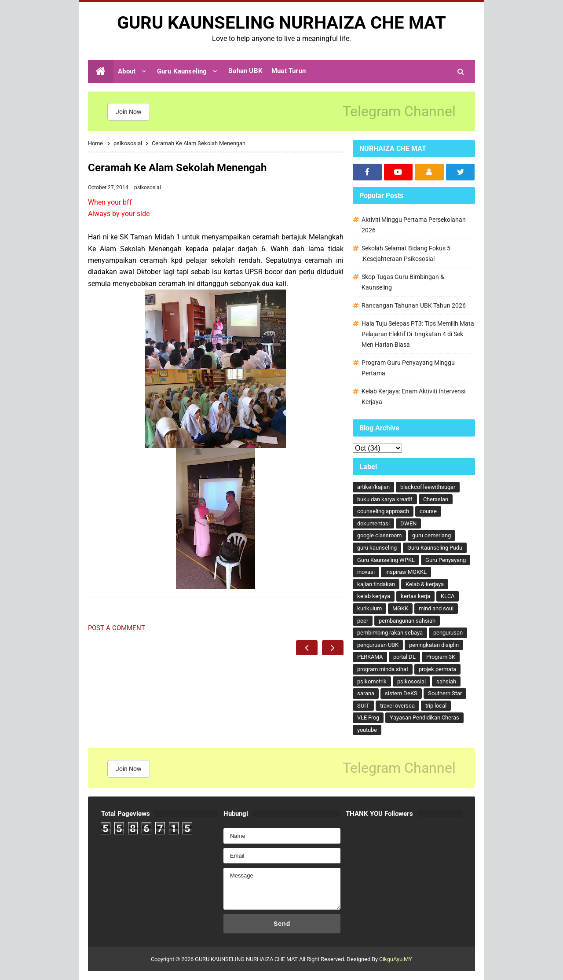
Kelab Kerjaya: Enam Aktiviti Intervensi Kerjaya (413, 396)
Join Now (129, 111)
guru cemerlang (431, 535)
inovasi (366, 572)
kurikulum (369, 608)
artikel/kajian (373, 487)
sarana (365, 693)
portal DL (404, 656)
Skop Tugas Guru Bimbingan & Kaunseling (403, 282)
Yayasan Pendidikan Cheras (424, 717)
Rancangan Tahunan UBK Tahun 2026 (414, 305)
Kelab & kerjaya (425, 584)
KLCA (447, 596)
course (428, 511)
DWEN (408, 523)
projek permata (437, 669)
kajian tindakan (376, 584)
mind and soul (436, 608)
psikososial (147, 187)
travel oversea (397, 705)
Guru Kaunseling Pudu (434, 547)
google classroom (379, 535)
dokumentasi (373, 523)
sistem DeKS (401, 693)
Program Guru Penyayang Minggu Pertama (408, 368)
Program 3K (440, 656)
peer (362, 620)
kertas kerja (415, 596)
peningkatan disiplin (434, 645)
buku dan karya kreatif (385, 499)
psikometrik (372, 681)
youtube (367, 730)
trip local (435, 705)
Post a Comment (116, 628)
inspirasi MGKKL (406, 572)
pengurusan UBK (377, 645)
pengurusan (448, 632)
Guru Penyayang (445, 560)
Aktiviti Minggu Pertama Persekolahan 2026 (414, 225)
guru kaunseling (377, 547)
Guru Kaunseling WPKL (386, 560)
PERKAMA (370, 656)
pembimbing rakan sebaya (390, 632)
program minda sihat (382, 669)
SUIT (363, 705)
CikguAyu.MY (395, 959)
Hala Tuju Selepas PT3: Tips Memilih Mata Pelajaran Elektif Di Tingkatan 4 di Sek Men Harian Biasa (418, 334)
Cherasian (435, 499)
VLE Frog (368, 717)
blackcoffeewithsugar (427, 487)
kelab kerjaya (373, 596)
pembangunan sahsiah (407, 620)
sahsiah (446, 681)
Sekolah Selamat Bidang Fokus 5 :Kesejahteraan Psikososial (406, 253)
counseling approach (383, 511)
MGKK (400, 608)
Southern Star (445, 693)
